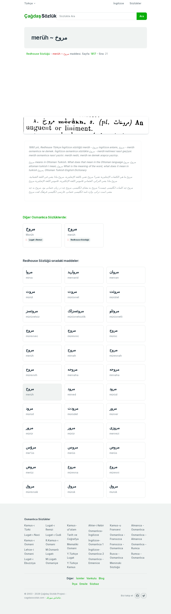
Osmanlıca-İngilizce (95, 532)
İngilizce (118, 3)
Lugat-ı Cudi (53, 534)
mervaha (73, 375)
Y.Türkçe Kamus (72, 564)
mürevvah (115, 355)
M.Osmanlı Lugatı (52, 551)
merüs (71, 452)
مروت (30, 291)
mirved (72, 394)
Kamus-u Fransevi (115, 527)
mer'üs (30, 452)
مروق (30, 486)
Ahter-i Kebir (96, 525)
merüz (30, 472)
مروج (30, 330)
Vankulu (91, 578)
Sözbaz (94, 583)
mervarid (73, 277)
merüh (71, 234)
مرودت (73, 408)
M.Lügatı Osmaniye (52, 561)
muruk (113, 491)
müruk (71, 491)
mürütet (114, 297)
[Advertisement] (85, 86)
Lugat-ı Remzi (35, 240)
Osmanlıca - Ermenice (96, 561)
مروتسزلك (76, 311)
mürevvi (114, 472)
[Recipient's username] (96, 16)
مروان (114, 272)
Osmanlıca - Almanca (138, 536)
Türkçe (28, 3)
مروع (71, 467)
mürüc (113, 336)
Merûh (30, 234)
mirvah (72, 355)
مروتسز (32, 311)
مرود (71, 389)
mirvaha (114, 375)
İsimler (80, 578)
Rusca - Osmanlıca (116, 555)
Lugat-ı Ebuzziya (29, 561)
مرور (113, 408)
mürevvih (31, 375)
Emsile (84, 583)
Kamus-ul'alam (72, 527)
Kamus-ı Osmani (29, 542)
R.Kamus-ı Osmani (52, 542)
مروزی (114, 428)
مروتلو (114, 311)
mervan (114, 277)
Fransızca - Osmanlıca (117, 546)
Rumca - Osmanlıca (137, 555)
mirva (29, 277)
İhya (74, 583)
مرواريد (73, 272)
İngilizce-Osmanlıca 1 (95, 542)
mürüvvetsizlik (77, 316)
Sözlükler (135, 3)
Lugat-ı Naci (32, 534)
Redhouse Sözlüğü (38, 53)
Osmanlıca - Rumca (138, 546)
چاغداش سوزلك (53, 597)
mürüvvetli (115, 316)
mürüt (29, 297)
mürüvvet (73, 297)
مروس (73, 447)
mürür (29, 433)
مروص (114, 447)
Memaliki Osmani (72, 546)
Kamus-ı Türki (29, 527)
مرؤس (31, 447)
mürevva (73, 472)
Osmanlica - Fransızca (117, 536)
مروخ (30, 228)
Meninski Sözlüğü (115, 564)
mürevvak (32, 491)
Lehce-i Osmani (29, 551)
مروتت (114, 291)
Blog (101, 578)
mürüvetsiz (33, 316)
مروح (72, 228)
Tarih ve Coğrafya (73, 536)
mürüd (113, 394)
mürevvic (73, 336)
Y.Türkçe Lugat (72, 555)
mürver (113, 414)
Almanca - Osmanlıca (137, 527)
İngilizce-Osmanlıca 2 (96, 551)
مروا (29, 272)
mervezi (114, 433)
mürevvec (32, 336)
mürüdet (73, 414)
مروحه (72, 369)
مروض (31, 467)
